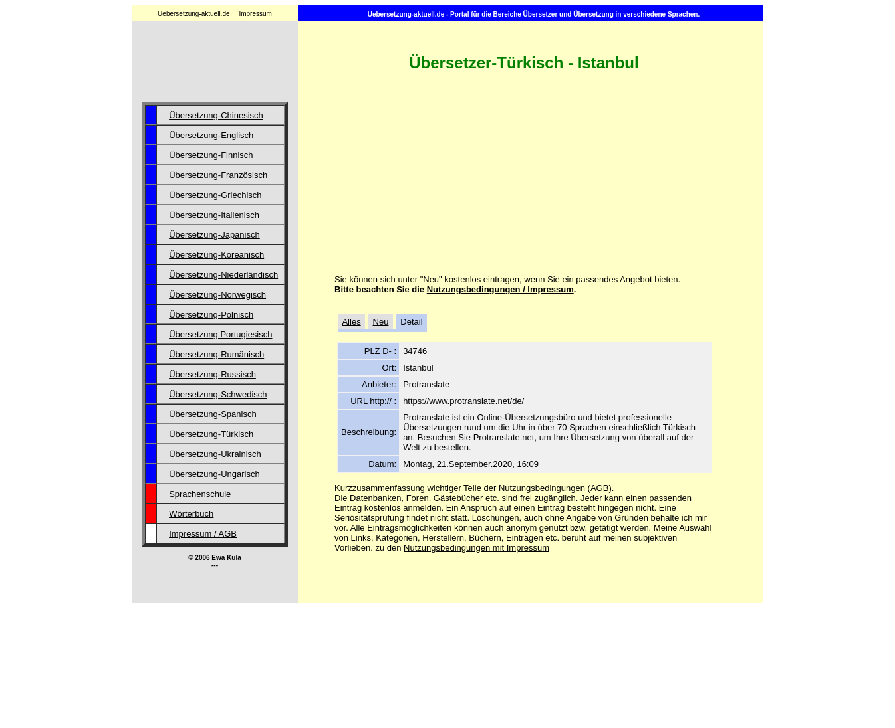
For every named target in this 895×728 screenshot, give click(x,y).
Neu (381, 322)
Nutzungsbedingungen (542, 488)
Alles (351, 322)
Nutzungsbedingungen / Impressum (500, 289)
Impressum (255, 13)
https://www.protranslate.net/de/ (463, 401)
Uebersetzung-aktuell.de (193, 13)
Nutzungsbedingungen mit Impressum (476, 548)
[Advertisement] (215, 63)
